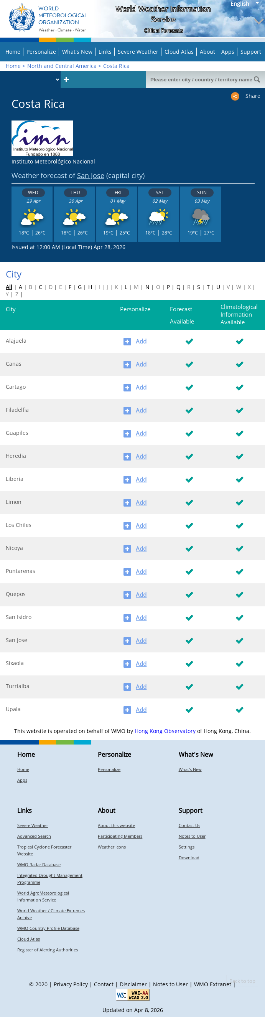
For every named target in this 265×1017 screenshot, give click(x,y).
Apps (227, 51)
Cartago (16, 386)
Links (105, 51)
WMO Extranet (212, 984)
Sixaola (15, 663)
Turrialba (18, 686)
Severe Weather (138, 51)
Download (189, 857)
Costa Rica (116, 65)
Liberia (14, 478)
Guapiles (17, 432)
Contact (104, 984)
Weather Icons (112, 847)
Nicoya (14, 547)
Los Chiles (18, 524)
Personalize (41, 51)
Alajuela (16, 340)
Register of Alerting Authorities (47, 950)
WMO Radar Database (39, 864)
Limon (13, 501)
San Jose (90, 175)
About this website (116, 825)
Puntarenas (20, 571)
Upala (13, 709)
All (9, 287)
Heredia (16, 455)
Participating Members (120, 836)
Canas (13, 363)
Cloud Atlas (179, 51)
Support (250, 51)
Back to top (242, 980)
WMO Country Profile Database (48, 928)
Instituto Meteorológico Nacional (53, 161)
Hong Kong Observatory (165, 731)
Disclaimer (133, 984)
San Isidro (18, 617)
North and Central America (62, 65)
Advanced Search (34, 836)
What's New (77, 51)
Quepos (16, 594)
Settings (186, 847)
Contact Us (189, 825)
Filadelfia (17, 409)
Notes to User (192, 836)
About (207, 51)
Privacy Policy (71, 984)
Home (12, 51)
